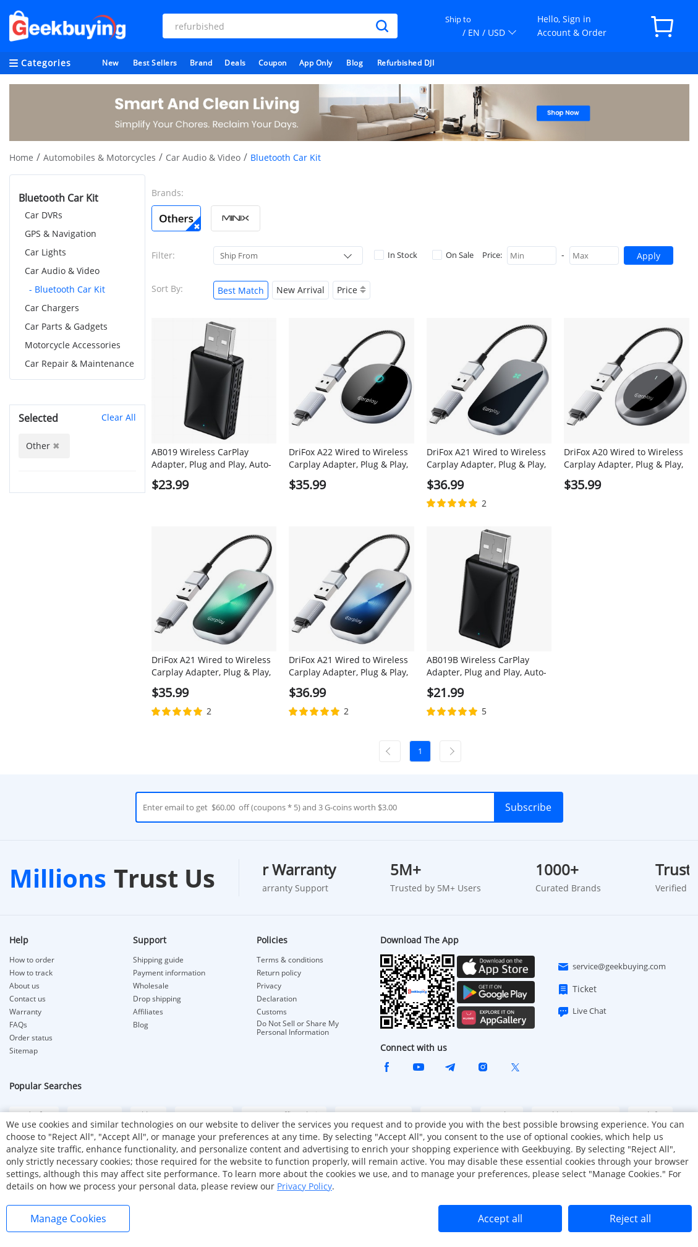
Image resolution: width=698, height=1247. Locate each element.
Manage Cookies (68, 1218)
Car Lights (45, 252)
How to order (31, 960)
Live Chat (581, 1011)
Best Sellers (155, 63)
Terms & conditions (290, 960)
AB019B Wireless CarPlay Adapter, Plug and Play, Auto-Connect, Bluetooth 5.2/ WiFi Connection (487, 666)
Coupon (272, 63)
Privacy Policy (304, 1186)
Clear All (118, 417)
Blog (354, 63)
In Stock (395, 254)
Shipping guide (158, 960)
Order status (31, 1038)
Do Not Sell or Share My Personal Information (298, 1028)
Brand (201, 63)
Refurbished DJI (406, 63)
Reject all (630, 1218)
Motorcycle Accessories (73, 345)
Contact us (27, 999)
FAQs (18, 1025)
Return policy (279, 973)
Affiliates (148, 1012)
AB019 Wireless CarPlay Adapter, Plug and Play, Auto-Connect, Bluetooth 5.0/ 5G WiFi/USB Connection (211, 458)
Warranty (25, 1012)
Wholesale (151, 986)
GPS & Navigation (60, 233)
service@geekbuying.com (611, 967)
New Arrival (300, 290)
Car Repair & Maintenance (79, 363)
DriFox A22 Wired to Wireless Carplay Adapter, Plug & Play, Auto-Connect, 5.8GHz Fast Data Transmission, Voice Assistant (348, 458)
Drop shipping (157, 999)
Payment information (169, 973)
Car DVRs (43, 215)
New (110, 63)
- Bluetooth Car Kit (67, 289)
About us (24, 986)
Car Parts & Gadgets (66, 326)
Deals (235, 63)
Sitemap (23, 1050)
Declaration (277, 999)
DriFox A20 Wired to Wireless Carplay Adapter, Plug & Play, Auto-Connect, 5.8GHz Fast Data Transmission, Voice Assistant (623, 458)
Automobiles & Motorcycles (99, 157)
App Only (316, 63)
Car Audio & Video (203, 157)
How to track (31, 973)
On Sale (453, 254)
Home (21, 157)
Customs (272, 1012)
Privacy (269, 986)
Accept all (500, 1218)
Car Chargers (52, 308)
